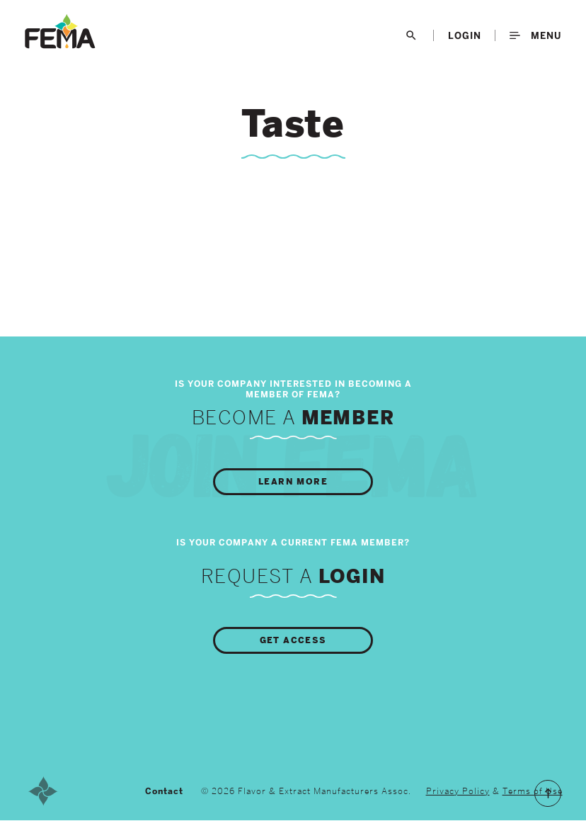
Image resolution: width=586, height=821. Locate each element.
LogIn (464, 35)
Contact (164, 791)
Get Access (293, 640)
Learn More (293, 482)
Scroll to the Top (547, 793)
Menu (535, 35)
